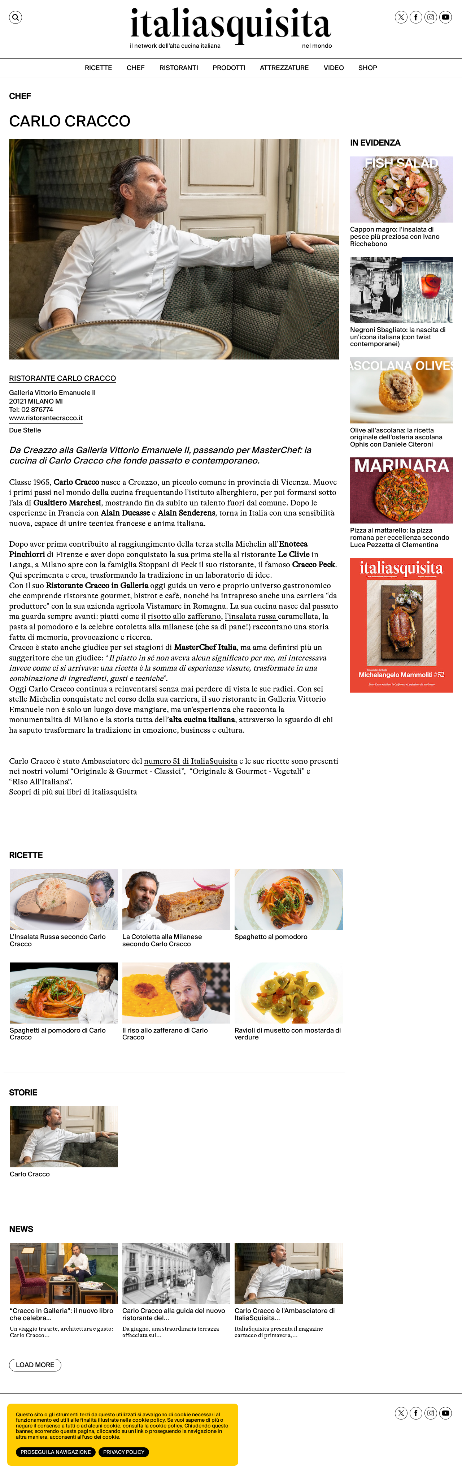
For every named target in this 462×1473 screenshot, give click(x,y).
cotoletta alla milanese (154, 626)
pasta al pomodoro (41, 626)
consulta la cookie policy (152, 1426)
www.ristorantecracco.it (46, 418)
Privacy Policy (123, 1452)
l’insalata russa (251, 616)
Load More (35, 1365)
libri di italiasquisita (101, 791)
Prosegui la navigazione (56, 1452)
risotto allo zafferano (184, 616)
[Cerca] (15, 17)
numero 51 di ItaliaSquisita (190, 761)
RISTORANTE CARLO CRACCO (62, 378)
